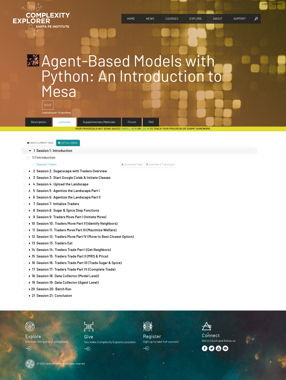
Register (277, 3)
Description (38, 122)
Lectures (64, 122)
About (217, 18)
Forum (132, 122)
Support (239, 18)
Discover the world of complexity (46, 341)
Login (265, 3)
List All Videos (69, 143)
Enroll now (129, 129)
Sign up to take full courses (161, 341)
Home (131, 18)
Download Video (133, 164)
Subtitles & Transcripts (162, 164)
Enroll (47, 105)
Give (88, 336)
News (150, 18)
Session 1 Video (46, 164)
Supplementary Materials (99, 122)
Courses (171, 18)
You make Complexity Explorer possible (110, 342)
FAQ (150, 122)
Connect (211, 335)
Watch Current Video (41, 143)
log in (145, 129)
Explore (195, 18)
